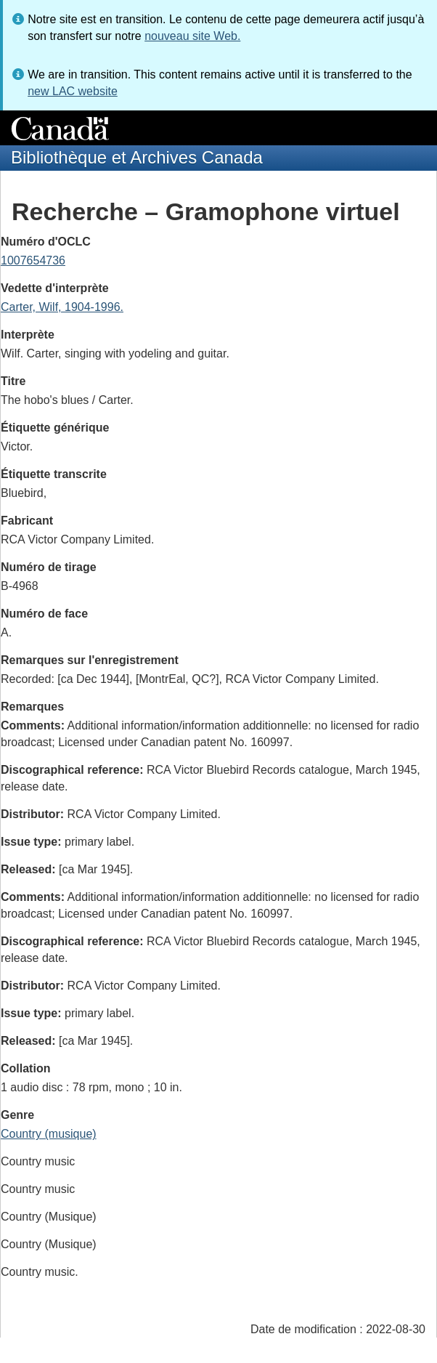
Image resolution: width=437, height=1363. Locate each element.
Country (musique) (49, 1134)
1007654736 (33, 260)
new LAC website (73, 91)
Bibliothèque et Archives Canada (137, 157)
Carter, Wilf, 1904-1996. (62, 307)
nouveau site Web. (192, 36)
